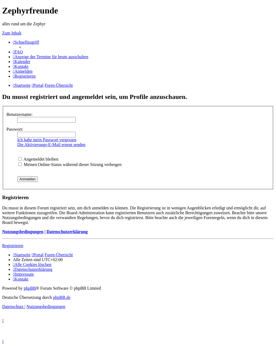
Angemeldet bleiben (38, 159)
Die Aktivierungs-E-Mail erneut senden (51, 144)
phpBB (30, 288)
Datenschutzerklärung (67, 231)
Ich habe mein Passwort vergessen (46, 139)
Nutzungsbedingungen (22, 231)
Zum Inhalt (12, 33)
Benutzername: (19, 114)
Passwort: (14, 129)
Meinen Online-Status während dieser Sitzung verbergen (70, 164)
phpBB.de (61, 297)
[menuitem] (18, 52)
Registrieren (12, 245)
